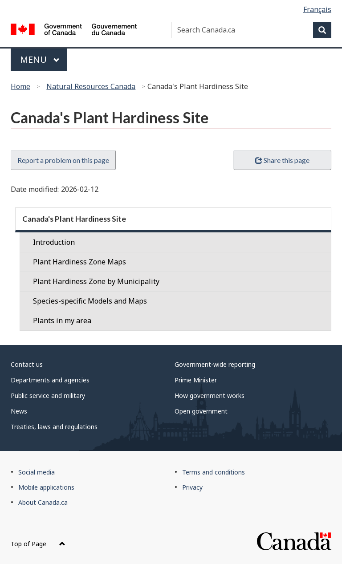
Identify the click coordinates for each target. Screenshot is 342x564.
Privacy (192, 487)
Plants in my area (62, 320)
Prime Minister (196, 380)
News (19, 411)
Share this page (282, 160)
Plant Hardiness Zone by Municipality (96, 281)
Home (20, 86)
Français (317, 9)
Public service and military (48, 395)
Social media (36, 472)
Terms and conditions (213, 472)
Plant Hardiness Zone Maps (79, 262)
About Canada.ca (43, 502)
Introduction (54, 242)
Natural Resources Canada (90, 86)
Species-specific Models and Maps (90, 301)
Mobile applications (46, 487)
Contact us (27, 364)
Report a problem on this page (63, 160)
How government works (209, 395)
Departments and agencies (50, 380)
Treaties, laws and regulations (54, 426)
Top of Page (38, 544)
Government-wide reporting (215, 364)
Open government (201, 411)
